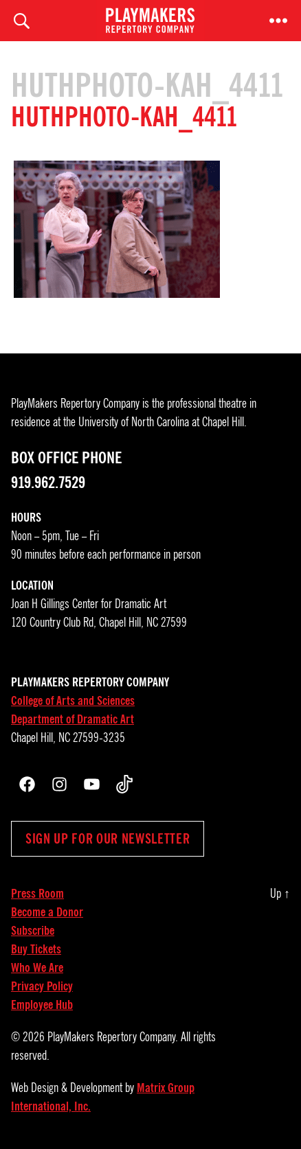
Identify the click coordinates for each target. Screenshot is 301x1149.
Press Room (37, 893)
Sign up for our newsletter (107, 839)
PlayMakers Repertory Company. (112, 1037)
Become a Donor (47, 912)
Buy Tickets (36, 949)
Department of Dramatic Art (72, 719)
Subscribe (32, 930)
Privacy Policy (42, 986)
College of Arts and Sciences (73, 701)
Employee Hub (42, 1005)
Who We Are (37, 968)
